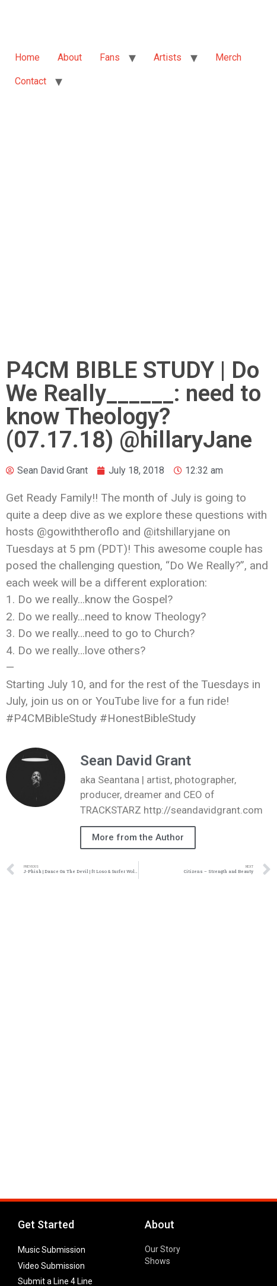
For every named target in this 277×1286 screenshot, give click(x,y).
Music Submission (51, 1250)
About (70, 57)
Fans (110, 57)
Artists (168, 57)
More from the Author (138, 837)
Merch (228, 57)
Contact (30, 81)
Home (27, 57)
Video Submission (51, 1266)
